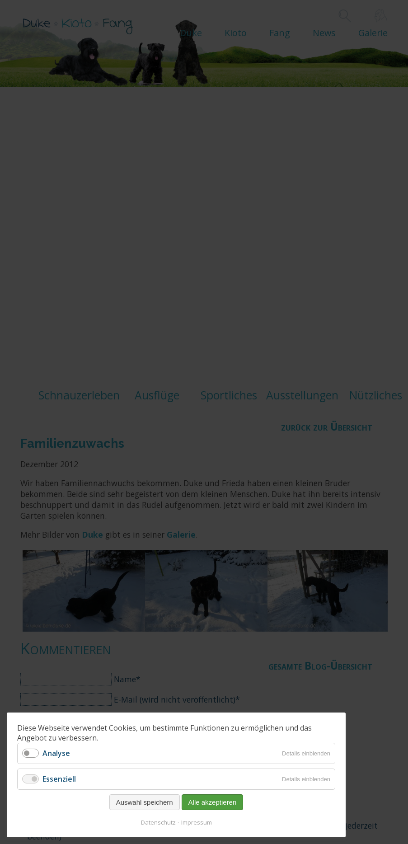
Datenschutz (158, 822)
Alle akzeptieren (212, 802)
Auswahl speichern (144, 802)
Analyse (56, 753)
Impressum (196, 822)
